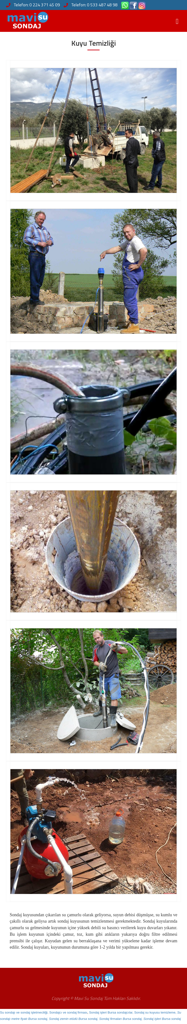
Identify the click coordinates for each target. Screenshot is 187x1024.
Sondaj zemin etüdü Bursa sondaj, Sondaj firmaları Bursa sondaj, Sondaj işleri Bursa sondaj (115, 1019)
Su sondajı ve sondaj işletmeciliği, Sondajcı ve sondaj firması (43, 1012)
